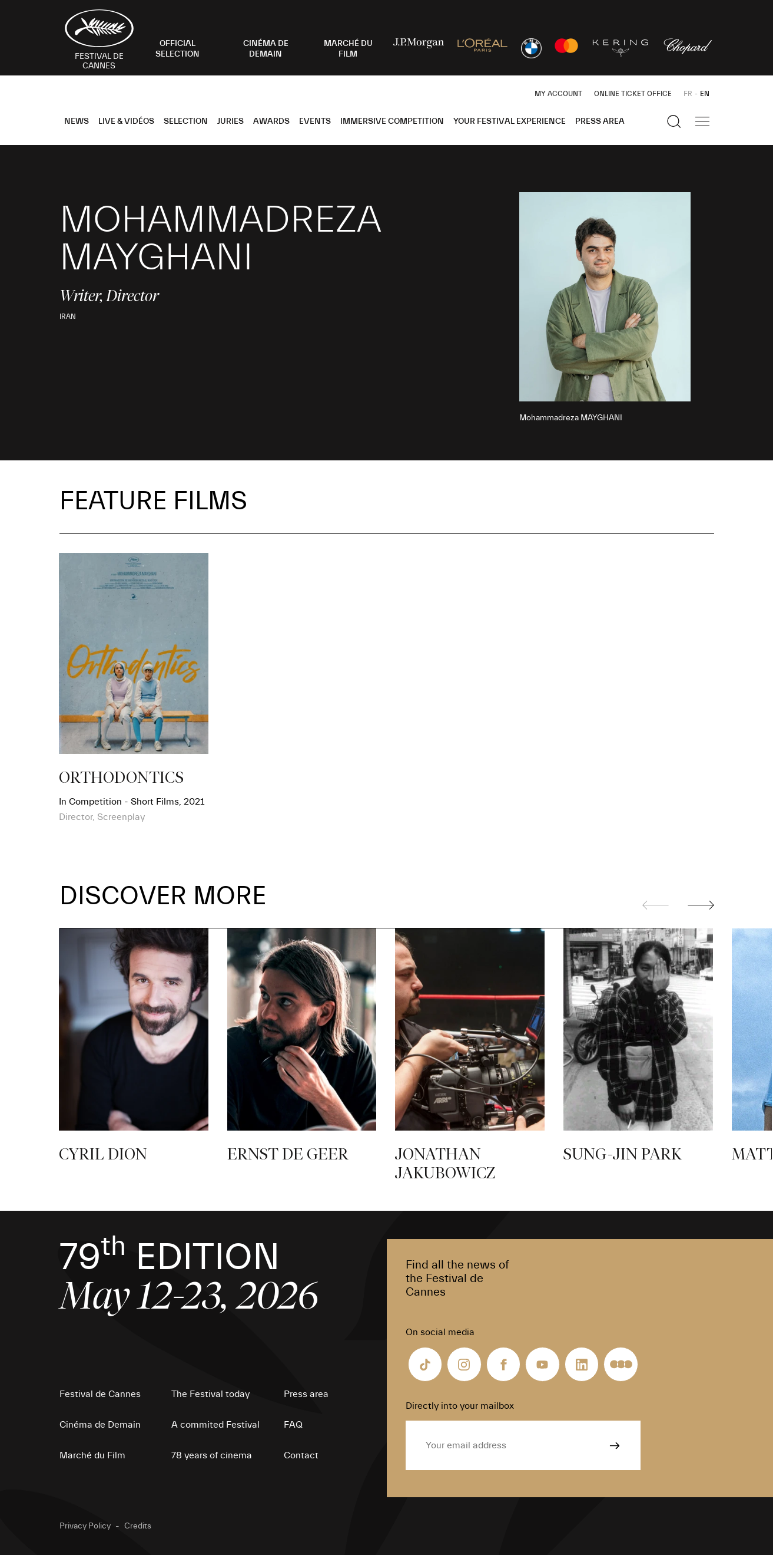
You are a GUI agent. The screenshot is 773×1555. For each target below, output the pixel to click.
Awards (271, 121)
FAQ (293, 1424)
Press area (600, 121)
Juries (230, 121)
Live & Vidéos (126, 121)
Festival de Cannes (100, 1394)
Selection (186, 121)
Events (315, 121)
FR (688, 94)
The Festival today (210, 1394)
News (76, 121)
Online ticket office (633, 94)
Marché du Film (92, 1455)
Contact (301, 1455)
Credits (137, 1526)
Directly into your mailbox (460, 1406)
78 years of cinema (211, 1455)
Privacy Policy (85, 1526)
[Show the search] (674, 121)
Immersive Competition (392, 121)
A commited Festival (215, 1424)
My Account (558, 94)
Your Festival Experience (509, 121)
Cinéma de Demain (100, 1424)
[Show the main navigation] (702, 121)
